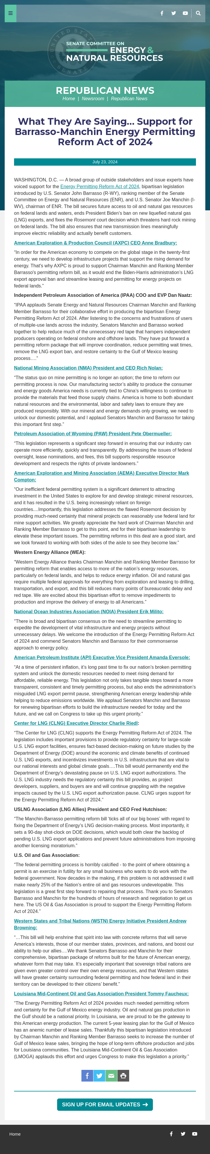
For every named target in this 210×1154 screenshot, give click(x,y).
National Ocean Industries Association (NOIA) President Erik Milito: (89, 611)
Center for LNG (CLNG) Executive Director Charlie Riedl (76, 723)
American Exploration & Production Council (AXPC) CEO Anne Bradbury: (95, 242)
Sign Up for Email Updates (105, 1104)
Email (111, 1076)
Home (69, 98)
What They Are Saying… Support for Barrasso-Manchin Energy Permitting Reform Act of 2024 (105, 132)
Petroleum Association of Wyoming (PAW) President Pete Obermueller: (93, 433)
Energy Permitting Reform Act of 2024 (99, 186)
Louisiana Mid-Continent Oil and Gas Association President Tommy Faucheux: (101, 993)
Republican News (105, 90)
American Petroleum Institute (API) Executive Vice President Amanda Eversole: (102, 657)
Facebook (87, 1076)
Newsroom (93, 98)
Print (123, 1076)
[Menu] (10, 13)
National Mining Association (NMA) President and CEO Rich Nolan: (88, 367)
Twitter (99, 1076)
